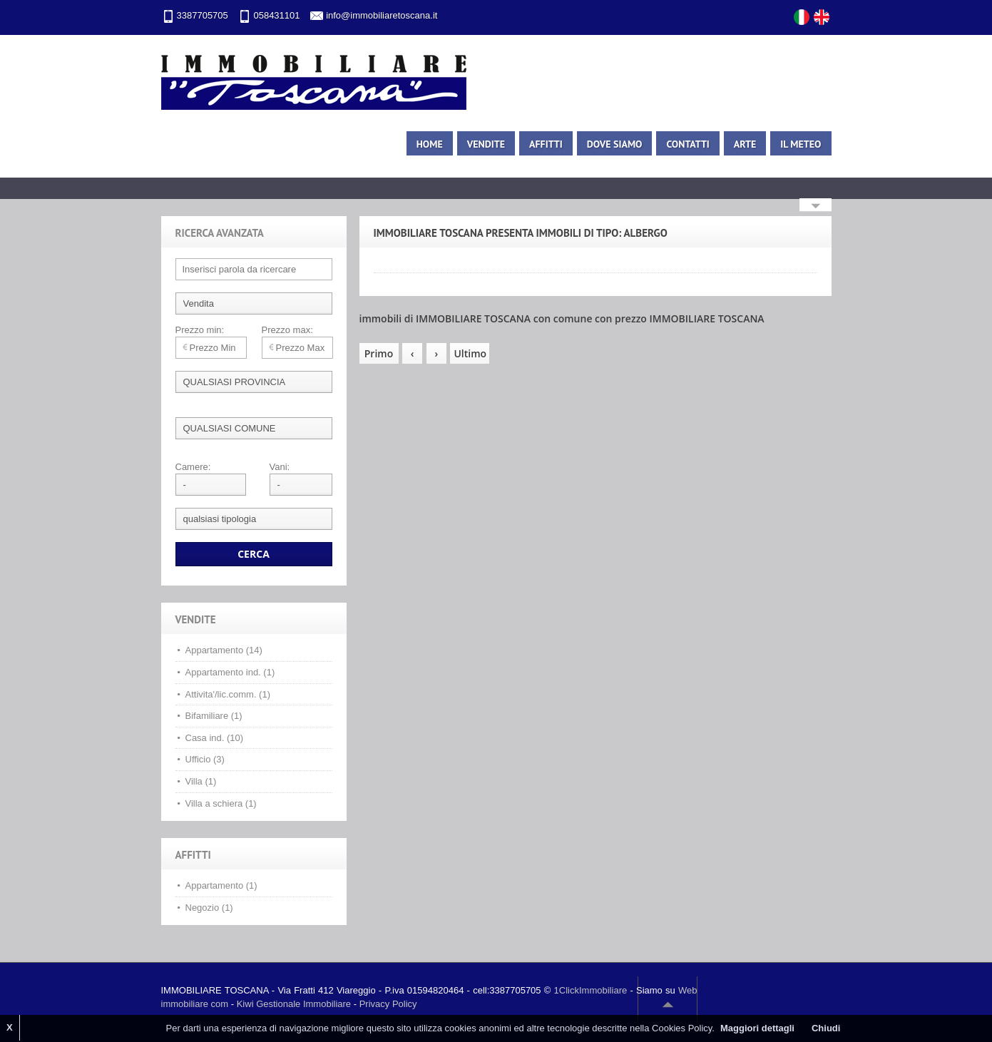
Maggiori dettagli (757, 1028)
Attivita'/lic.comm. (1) (228, 694)
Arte (745, 144)
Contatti (687, 144)
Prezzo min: (200, 330)
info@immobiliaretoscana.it (381, 15)
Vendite (486, 144)
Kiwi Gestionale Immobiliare (294, 1003)
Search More (815, 206)
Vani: (280, 466)
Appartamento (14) (223, 650)
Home (429, 144)
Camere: (193, 466)
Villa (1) (201, 781)
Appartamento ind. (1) (230, 672)
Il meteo (800, 144)
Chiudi (826, 1028)
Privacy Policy (388, 1003)
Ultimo (470, 353)
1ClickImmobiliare (591, 990)
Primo (378, 353)
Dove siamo (615, 144)
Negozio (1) (209, 907)
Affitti (546, 144)
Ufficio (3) (205, 759)
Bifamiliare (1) (213, 715)
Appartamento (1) (221, 885)
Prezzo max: (287, 330)
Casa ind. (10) (214, 737)
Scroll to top (667, 1004)
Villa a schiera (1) (221, 803)
